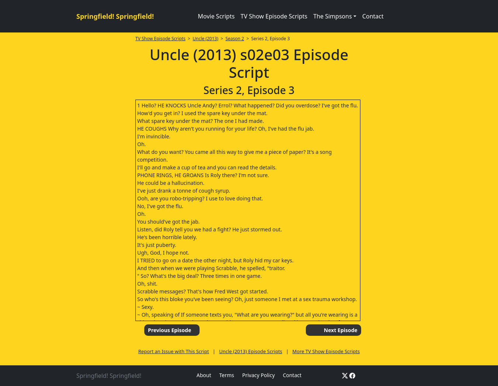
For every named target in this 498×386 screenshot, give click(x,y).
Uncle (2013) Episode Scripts (250, 351)
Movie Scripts (216, 16)
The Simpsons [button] (332, 16)
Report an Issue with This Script (173, 351)
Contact (373, 16)
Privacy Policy (258, 375)
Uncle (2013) (205, 38)
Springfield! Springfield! (115, 16)
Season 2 (234, 38)
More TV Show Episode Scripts (326, 351)
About (204, 375)
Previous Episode (169, 330)
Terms (226, 375)
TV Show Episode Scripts (274, 16)
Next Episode (340, 330)
